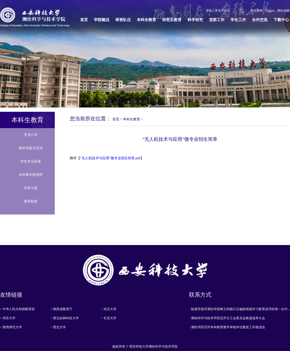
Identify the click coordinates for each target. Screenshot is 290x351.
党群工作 (216, 20)
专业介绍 (31, 134)
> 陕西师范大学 (11, 327)
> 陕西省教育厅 (61, 309)
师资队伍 (123, 20)
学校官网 (256, 10)
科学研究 (195, 20)
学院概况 (101, 20)
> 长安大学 (108, 318)
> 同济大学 (7, 318)
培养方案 (31, 188)
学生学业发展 (30, 161)
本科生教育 (146, 20)
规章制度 (31, 201)
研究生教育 (172, 20)
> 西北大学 (58, 327)
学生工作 (238, 20)
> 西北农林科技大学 (64, 318)
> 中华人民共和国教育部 (17, 309)
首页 (84, 20)
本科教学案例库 (31, 174)
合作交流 (259, 20)
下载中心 (281, 20)
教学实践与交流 (31, 148)
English (270, 10)
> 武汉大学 (108, 309)
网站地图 (284, 10)
